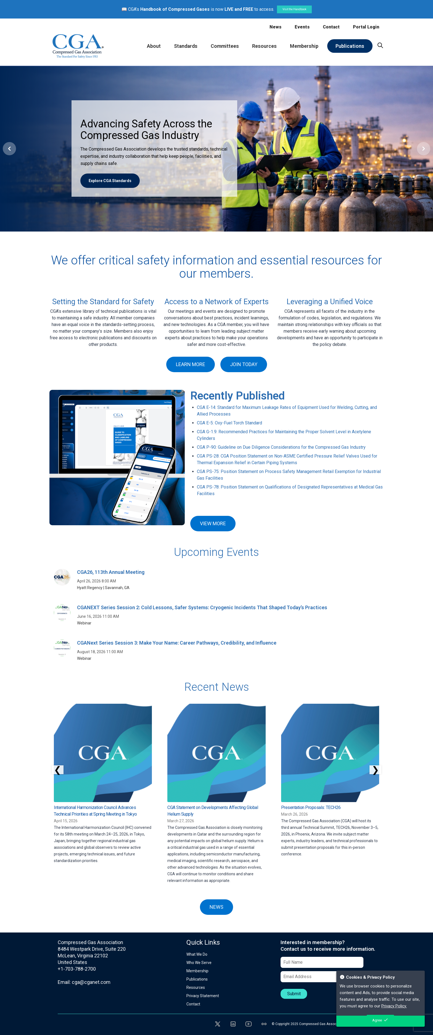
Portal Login (366, 27)
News (275, 27)
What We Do (196, 954)
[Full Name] (322, 962)
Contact (331, 27)
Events (302, 27)
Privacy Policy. (394, 1006)
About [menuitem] (154, 46)
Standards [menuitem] (185, 46)
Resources (195, 987)
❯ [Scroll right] (375, 769)
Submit (294, 993)
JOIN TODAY (243, 364)
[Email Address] (322, 976)
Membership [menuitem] (304, 46)
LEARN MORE (190, 364)
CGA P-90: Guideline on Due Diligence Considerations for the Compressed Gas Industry (281, 447)
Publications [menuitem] (350, 46)
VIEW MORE (213, 523)
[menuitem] (380, 45)
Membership (197, 971)
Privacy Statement (202, 996)
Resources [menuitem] (264, 46)
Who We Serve (199, 962)
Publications (197, 979)
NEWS (216, 907)
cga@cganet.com (91, 982)
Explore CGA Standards (110, 180)
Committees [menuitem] (225, 46)
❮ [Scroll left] (57, 769)
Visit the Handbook (294, 9)
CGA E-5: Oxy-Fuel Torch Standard (229, 422)
